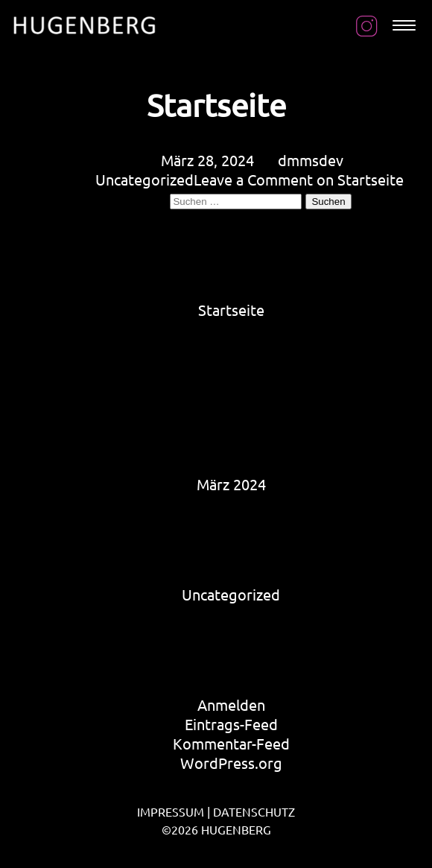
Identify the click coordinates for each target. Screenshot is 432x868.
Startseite (216, 105)
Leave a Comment (299, 179)
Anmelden (231, 704)
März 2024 (231, 484)
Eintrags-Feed (231, 724)
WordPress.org (231, 762)
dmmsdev (310, 160)
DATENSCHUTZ (254, 811)
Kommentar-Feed (231, 743)
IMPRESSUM (170, 811)
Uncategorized (144, 179)
